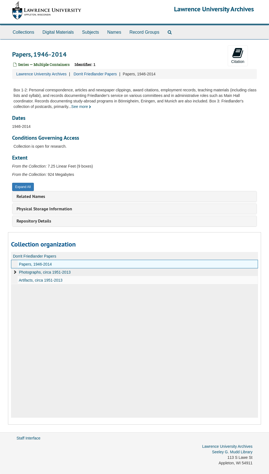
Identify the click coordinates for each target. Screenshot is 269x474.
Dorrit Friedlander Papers (95, 74)
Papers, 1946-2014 (35, 264)
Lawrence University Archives (214, 9)
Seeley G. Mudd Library (232, 452)
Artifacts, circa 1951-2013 (41, 280)
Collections (23, 32)
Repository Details (34, 221)
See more (81, 106)
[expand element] (14, 272)
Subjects (90, 32)
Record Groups (144, 32)
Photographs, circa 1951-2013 (45, 272)
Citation (237, 55)
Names (114, 32)
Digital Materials (58, 32)
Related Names (31, 196)
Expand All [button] (23, 187)
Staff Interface (28, 438)
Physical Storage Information (44, 209)
